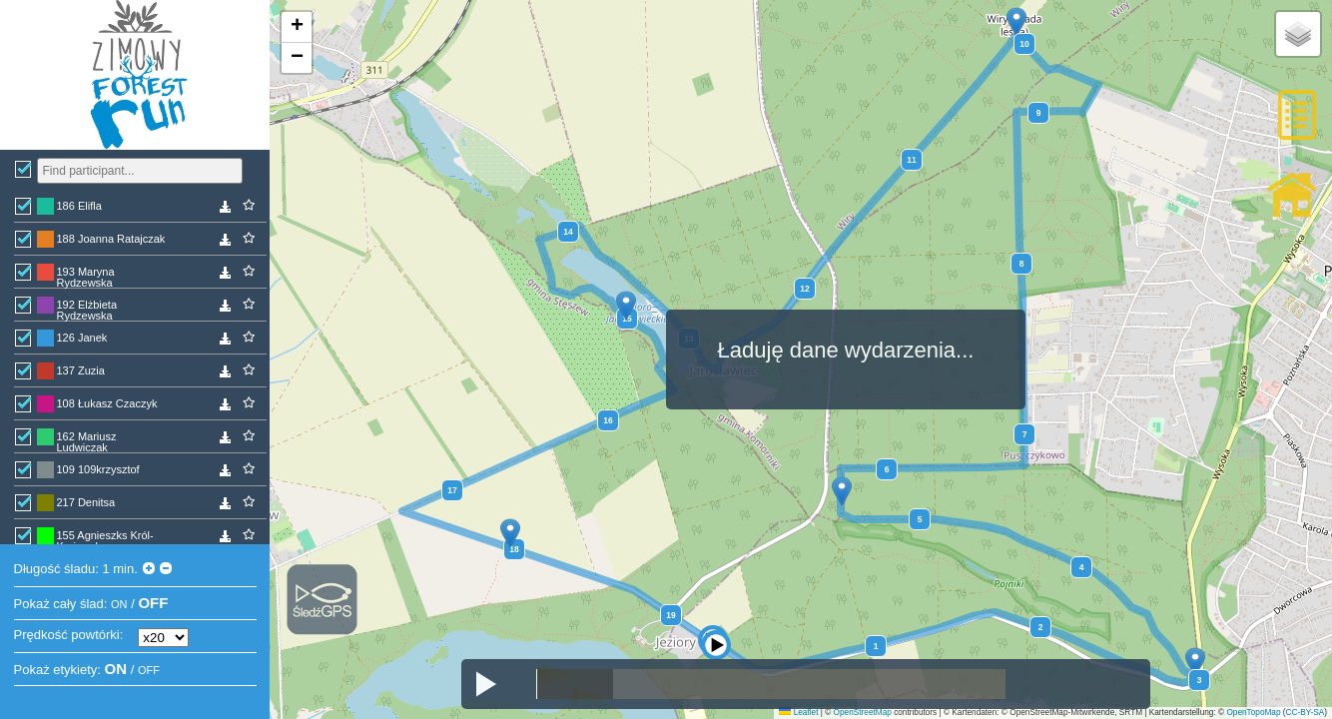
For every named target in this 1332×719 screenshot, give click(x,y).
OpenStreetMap (863, 712)
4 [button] (1081, 567)
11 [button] (911, 160)
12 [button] (804, 289)
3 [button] (1199, 680)
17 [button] (451, 490)
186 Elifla (79, 206)
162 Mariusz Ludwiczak (87, 440)
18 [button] (513, 549)
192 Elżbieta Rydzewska (87, 309)
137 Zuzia (81, 370)
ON (119, 604)
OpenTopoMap (1253, 712)
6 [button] (887, 469)
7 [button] (1024, 434)
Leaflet (798, 712)
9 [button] (1038, 113)
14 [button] (567, 232)
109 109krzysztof (98, 469)
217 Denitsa (86, 502)
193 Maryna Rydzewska (86, 276)
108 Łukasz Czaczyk (107, 403)
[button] (721, 622)
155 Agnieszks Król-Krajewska (105, 539)
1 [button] (876, 646)
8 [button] (1021, 264)
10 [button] (1023, 44)
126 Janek (82, 338)
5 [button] (920, 519)
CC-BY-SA (1305, 712)
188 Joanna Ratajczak (111, 239)
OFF (153, 602)
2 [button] (1040, 627)
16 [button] (607, 420)
